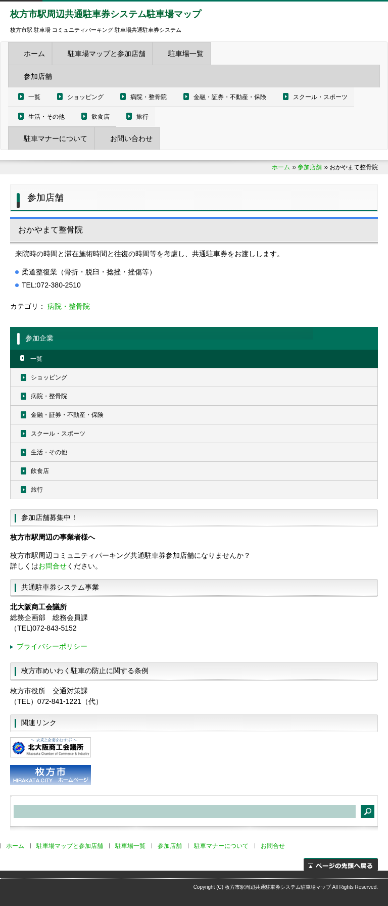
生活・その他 (46, 116)
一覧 (34, 97)
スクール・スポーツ (320, 97)
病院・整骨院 (148, 97)
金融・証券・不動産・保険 (229, 97)
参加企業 (39, 338)
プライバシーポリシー (52, 646)
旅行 (142, 116)
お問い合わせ (131, 138)
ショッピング (85, 97)
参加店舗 (38, 76)
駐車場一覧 (186, 54)
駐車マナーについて (55, 138)
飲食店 (100, 116)
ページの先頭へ (341, 864)
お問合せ (52, 566)
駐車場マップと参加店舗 (107, 54)
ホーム (34, 54)
